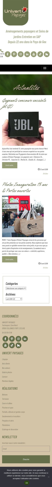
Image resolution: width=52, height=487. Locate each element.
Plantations (6, 425)
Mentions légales (7, 381)
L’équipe (5, 359)
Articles (45, 173)
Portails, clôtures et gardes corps (13, 412)
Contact (4, 376)
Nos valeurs (6, 368)
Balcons (4, 394)
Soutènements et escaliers (11, 416)
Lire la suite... (9, 165)
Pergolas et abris (8, 420)
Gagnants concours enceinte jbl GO (24, 104)
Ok (27, 483)
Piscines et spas (7, 407)
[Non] (48, 476)
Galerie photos (7, 372)
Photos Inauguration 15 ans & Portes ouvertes (24, 188)
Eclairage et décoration (10, 429)
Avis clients (6, 363)
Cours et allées (7, 403)
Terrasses (5, 399)
